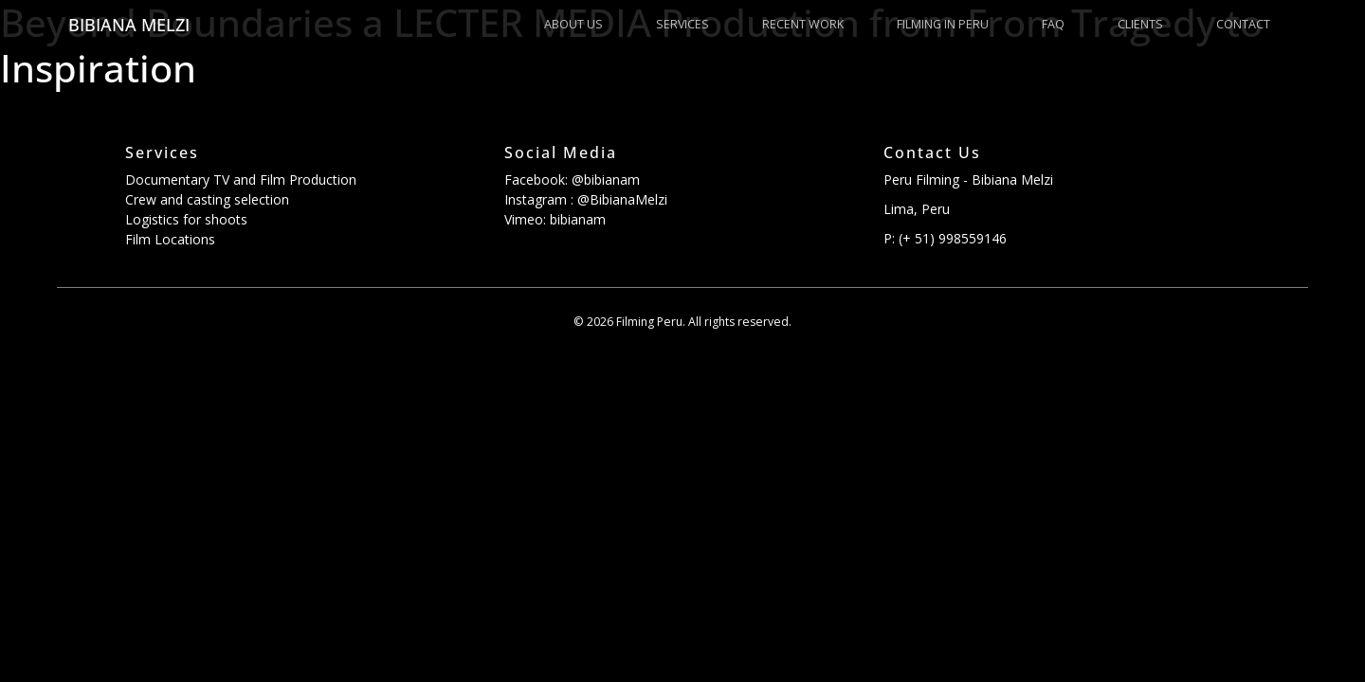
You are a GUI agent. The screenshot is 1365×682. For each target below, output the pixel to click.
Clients (1140, 24)
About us (573, 24)
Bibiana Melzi (129, 24)
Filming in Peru (943, 24)
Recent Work (803, 24)
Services (682, 24)
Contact (1243, 24)
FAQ (1053, 24)
